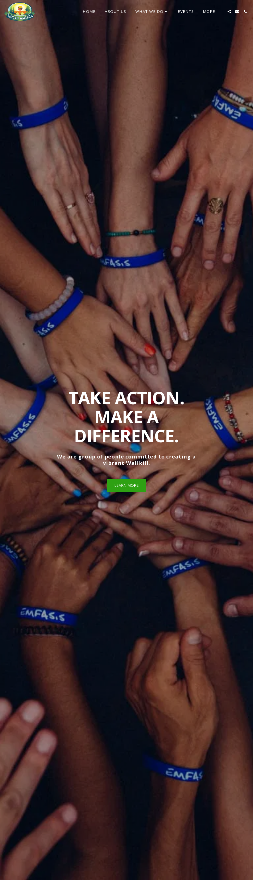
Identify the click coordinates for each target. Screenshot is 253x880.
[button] (152, 11)
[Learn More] (126, 485)
